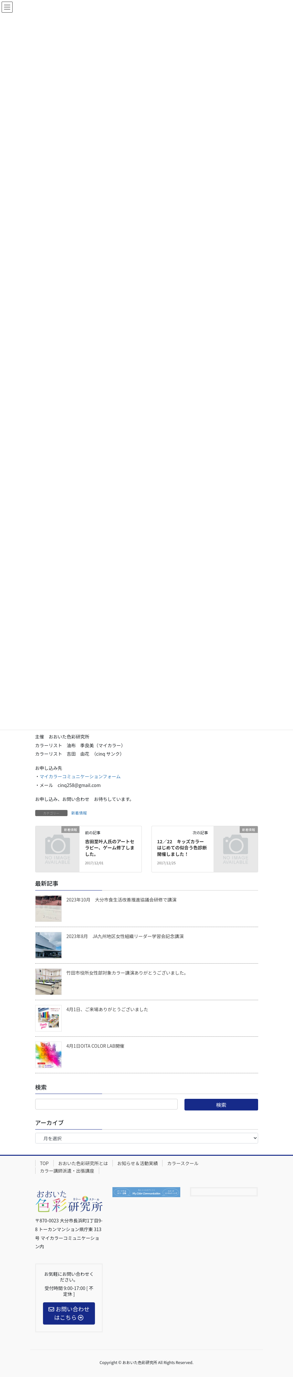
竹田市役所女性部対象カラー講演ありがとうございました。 (128, 972)
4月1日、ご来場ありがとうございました (108, 1009)
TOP (44, 1163)
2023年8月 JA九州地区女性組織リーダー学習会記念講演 (125, 936)
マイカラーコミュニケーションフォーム (80, 776)
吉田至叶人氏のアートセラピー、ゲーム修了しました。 (109, 847)
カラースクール (182, 1163)
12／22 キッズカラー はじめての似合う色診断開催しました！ (182, 847)
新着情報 (79, 812)
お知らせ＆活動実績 (137, 1163)
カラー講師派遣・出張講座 (67, 1170)
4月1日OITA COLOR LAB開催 (95, 1046)
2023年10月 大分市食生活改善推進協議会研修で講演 (122, 899)
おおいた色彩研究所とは (83, 1163)
